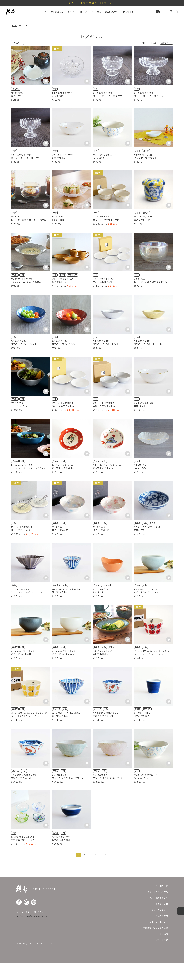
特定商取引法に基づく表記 (155, 927)
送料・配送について (158, 897)
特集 (44, 11)
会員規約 (164, 933)
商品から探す (111, 11)
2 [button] (85, 855)
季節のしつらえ (57, 11)
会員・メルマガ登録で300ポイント (92, 2)
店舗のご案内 (162, 915)
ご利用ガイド (162, 885)
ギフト (71, 11)
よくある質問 (162, 903)
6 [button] (95, 855)
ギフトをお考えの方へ (157, 891)
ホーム (14, 25)
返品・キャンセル (159, 909)
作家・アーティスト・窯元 (90, 11)
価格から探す (129, 11)
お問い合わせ (162, 939)
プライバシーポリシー (157, 921)
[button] (105, 855)
